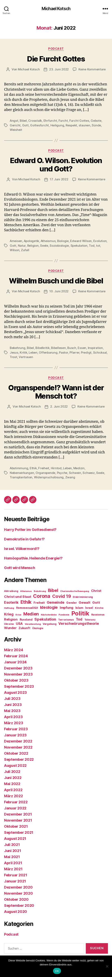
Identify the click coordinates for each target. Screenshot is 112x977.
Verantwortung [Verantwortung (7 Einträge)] (33, 624)
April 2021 (13, 863)
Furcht (63, 121)
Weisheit (16, 130)
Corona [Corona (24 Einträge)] (41, 596)
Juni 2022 (13, 778)
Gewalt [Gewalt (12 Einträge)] (84, 602)
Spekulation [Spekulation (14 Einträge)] (45, 619)
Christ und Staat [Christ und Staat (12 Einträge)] (17, 597)
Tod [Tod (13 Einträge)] (79, 619)
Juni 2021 (12, 851)
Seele (44, 245)
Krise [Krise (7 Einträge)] (18, 614)
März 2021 (13, 869)
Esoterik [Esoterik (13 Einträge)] (11, 602)
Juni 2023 (13, 705)
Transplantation (21, 477)
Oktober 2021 (16, 826)
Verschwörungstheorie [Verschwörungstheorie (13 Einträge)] (78, 623)
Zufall (25, 250)
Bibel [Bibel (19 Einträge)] (53, 590)
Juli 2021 (12, 845)
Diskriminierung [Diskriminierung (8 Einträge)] (83, 596)
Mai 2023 (12, 711)
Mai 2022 (12, 784)
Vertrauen (26, 357)
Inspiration (95, 348)
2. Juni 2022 (59, 406)
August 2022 (15, 765)
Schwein (75, 473)
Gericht (15, 125)
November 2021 (18, 820)
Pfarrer (74, 352)
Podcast (56, 48)
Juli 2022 (12, 771)
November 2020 (18, 893)
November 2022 (18, 747)
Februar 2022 (16, 802)
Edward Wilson (81, 241)
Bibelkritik (42, 348)
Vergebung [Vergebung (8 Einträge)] (50, 623)
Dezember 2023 (18, 668)
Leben (33, 352)
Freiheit (43, 468)
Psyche (62, 473)
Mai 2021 (12, 857)
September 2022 (19, 759)
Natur (22, 245)
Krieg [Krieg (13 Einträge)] (9, 614)
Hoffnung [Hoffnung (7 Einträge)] (9, 608)
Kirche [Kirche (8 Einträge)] (99, 607)
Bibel (23, 121)
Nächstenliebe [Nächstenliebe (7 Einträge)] (49, 614)
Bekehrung (17, 348)
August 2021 (15, 838)
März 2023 (13, 723)
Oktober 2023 (16, 680)
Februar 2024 (16, 656)
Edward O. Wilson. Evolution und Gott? (56, 164)
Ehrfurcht (50, 121)
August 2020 (15, 911)
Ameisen (16, 241)
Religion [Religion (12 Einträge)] (11, 619)
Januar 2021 (15, 881)
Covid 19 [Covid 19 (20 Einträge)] (61, 596)
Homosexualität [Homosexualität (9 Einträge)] (27, 607)
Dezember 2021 (18, 814)
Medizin (79, 468)
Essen (82, 348)
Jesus (14, 352)
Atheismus (48, 241)
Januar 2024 (15, 662)
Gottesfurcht (39, 125)
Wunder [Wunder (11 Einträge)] (10, 628)
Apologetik (31, 241)
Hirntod (56, 468)
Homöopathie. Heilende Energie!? (33, 558)
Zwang (70, 477)
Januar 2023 (15, 735)
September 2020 (19, 905)
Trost (13, 357)
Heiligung (57, 125)
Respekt (71, 125)
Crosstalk (35, 121)
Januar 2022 (15, 808)
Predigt (86, 352)
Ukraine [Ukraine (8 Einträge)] (9, 623)
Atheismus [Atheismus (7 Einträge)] (26, 591)
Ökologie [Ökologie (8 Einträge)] (37, 628)
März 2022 (13, 796)
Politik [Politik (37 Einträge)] (80, 613)
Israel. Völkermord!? (21, 549)
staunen (84, 125)
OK (57, 971)
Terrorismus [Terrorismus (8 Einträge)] (66, 619)
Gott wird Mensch (19, 568)
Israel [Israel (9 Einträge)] (89, 607)
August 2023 (15, 692)
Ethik (33, 468)
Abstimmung (19, 468)
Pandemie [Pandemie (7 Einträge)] (64, 614)
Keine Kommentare (92, 69)
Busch (71, 348)
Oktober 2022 (16, 753)
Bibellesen (58, 348)
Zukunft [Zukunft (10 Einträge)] (24, 628)
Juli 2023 (12, 698)
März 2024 (13, 650)
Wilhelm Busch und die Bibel (56, 280)
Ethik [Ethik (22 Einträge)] (26, 602)
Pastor (63, 352)
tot (98, 245)
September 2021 (18, 832)
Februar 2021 (15, 875)
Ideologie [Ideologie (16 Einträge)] (49, 607)
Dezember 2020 (18, 887)
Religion (33, 245)
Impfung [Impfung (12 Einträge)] (66, 608)
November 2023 (18, 674)
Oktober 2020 (16, 899)
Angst (14, 121)
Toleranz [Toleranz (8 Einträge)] (90, 619)
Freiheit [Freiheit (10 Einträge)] (39, 603)
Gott (25, 125)
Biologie (63, 241)
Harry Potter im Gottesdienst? (30, 529)
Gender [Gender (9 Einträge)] (71, 602)
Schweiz (89, 473)
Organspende (45, 473)
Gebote (96, 121)
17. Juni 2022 (59, 179)
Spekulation (79, 245)
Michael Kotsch (56, 8)
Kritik (23, 352)
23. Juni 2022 (59, 69)
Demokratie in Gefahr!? (24, 539)
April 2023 (13, 717)
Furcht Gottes (79, 121)
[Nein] (107, 966)
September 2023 (19, 686)
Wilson (14, 250)
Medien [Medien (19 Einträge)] (31, 614)
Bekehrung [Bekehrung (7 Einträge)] (40, 591)
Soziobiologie (59, 245)
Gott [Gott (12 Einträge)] (96, 602)
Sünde (96, 125)
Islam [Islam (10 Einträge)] (79, 608)
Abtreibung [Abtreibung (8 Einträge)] (11, 591)
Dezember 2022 (18, 741)
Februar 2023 (16, 729)
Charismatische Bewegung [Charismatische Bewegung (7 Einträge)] (74, 591)
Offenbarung (48, 352)
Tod (91, 245)
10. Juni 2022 (59, 291)
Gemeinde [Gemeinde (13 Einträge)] (55, 602)
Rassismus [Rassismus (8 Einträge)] (98, 614)
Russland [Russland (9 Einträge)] (26, 619)
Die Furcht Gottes (56, 58)
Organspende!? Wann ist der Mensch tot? (56, 391)
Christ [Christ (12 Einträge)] (96, 591)
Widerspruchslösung (49, 477)
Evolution (100, 241)
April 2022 (13, 790)
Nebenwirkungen (22, 473)
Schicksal (100, 352)
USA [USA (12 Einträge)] (19, 624)
